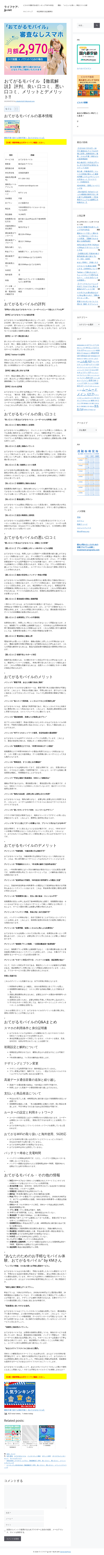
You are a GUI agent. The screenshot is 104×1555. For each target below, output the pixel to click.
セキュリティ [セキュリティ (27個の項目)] (84, 372)
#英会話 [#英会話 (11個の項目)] (86, 353)
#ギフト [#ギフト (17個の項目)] (81, 348)
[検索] (97, 25)
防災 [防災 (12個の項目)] (92, 410)
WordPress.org (83, 531)
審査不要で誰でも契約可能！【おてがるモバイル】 (24, 138)
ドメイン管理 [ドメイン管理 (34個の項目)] (88, 380)
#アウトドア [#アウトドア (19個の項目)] (93, 345)
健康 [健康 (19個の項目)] (94, 400)
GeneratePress (65, 1552)
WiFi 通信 (10, 1456)
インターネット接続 (34, 1456)
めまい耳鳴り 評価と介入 (87, 262)
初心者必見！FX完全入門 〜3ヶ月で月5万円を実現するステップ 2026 (88, 165)
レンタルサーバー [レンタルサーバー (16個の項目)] (89, 398)
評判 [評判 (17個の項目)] (87, 410)
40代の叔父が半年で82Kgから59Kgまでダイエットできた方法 (88, 247)
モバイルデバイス (16, 1458)
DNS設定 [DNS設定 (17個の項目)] (95, 356)
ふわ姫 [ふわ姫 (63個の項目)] (86, 361)
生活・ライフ (11, 1454)
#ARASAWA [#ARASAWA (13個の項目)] (82, 345)
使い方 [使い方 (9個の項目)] (87, 400)
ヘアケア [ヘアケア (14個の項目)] (88, 386)
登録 (79, 517)
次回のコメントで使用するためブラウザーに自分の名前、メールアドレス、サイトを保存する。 (34, 1530)
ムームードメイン (84, 68)
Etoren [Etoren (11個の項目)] (80, 358)
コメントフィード (84, 528)
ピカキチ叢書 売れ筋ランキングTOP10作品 (38, 5)
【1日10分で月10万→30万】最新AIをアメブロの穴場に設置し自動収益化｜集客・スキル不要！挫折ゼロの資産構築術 (87, 153)
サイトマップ (28, 11)
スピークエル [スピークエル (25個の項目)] (91, 370)
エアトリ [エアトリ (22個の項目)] (94, 364)
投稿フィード (82, 524)
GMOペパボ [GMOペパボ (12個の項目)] (88, 358)
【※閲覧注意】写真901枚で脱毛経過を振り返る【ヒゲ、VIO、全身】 (88, 256)
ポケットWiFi (46, 1456)
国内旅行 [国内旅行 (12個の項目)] (87, 403)
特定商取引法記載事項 (44, 11)
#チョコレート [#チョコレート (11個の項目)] (89, 350)
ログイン (80, 521)
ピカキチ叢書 (82, 102)
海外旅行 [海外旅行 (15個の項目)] (85, 406)
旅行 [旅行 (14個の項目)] (94, 403)
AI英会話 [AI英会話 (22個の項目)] (85, 356)
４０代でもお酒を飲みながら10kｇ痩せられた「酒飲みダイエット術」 (88, 295)
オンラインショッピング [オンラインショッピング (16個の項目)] (86, 367)
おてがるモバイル (20, 1456)
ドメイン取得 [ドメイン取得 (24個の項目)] (86, 378)
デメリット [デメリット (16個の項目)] (84, 375)
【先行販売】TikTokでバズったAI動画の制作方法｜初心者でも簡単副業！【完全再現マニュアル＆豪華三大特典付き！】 (87, 197)
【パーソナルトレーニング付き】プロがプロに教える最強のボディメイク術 (87, 286)
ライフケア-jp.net (11, 8)
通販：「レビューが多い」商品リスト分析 (72, 5)
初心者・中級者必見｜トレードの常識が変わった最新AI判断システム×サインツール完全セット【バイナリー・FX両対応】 (88, 176)
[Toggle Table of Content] (15, 109)
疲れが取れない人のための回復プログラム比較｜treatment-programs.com (88, 547)
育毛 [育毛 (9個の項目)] (92, 406)
